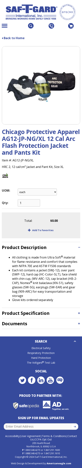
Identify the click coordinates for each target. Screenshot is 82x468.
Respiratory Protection (41, 353)
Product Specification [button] (26, 313)
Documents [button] (14, 323)
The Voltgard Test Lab (41, 362)
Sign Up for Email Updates (41, 418)
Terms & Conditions (54, 436)
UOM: (6, 190)
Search (41, 341)
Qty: (5, 203)
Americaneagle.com (59, 463)
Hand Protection (41, 358)
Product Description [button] (24, 247)
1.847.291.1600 (52, 450)
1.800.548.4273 (32, 450)
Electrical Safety (41, 348)
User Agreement (31, 436)
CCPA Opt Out (43, 439)
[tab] (41, 247)
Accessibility (12, 436)
